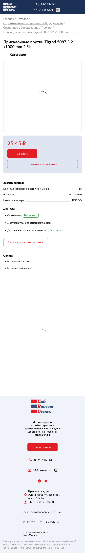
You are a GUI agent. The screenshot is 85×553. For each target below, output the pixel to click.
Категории (18, 54)
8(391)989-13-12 (49, 3)
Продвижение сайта (35, 531)
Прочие (46, 27)
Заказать (22, 153)
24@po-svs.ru (49, 10)
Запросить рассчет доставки (25, 242)
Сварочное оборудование (20, 27)
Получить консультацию (43, 163)
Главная (8, 19)
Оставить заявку (42, 447)
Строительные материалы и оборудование (33, 23)
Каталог (22, 19)
